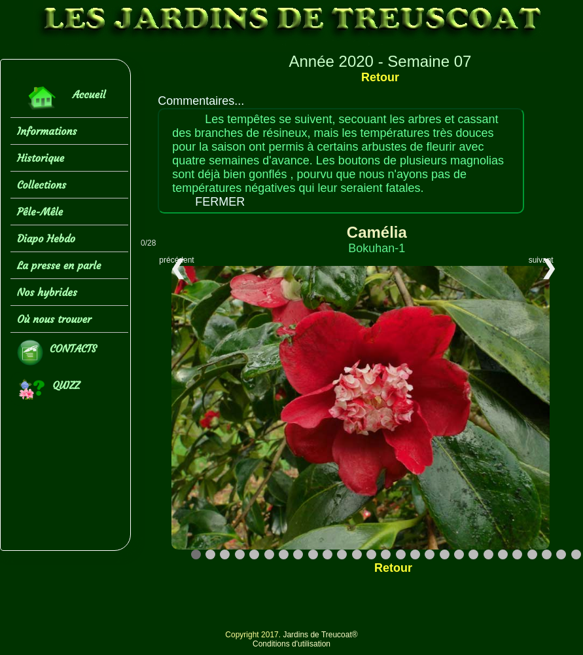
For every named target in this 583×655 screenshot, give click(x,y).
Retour (380, 77)
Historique (40, 157)
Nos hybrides (47, 292)
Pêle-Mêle (40, 211)
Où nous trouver (54, 319)
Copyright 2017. (254, 634)
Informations (47, 131)
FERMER (220, 201)
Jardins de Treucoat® (320, 634)
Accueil (61, 98)
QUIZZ (48, 389)
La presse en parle (59, 265)
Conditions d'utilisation (291, 643)
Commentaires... (201, 100)
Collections (41, 184)
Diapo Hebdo (46, 238)
